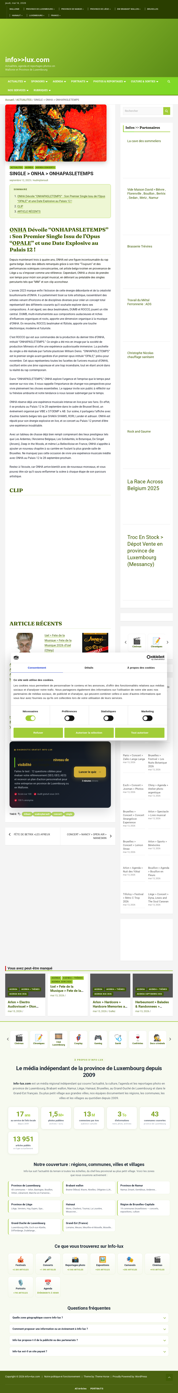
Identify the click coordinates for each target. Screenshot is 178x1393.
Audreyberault (40, 180)
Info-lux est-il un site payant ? (29, 1351)
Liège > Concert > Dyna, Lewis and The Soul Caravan (158, 898)
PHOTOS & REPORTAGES (108, 81)
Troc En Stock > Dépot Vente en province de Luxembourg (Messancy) (145, 550)
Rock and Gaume (139, 431)
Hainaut (16, 15)
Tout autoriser (140, 732)
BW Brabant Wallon (128, 9)
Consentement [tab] (37, 667)
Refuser (38, 732)
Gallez (112, 1011)
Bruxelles (152, 9)
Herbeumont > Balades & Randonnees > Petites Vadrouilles (152, 1006)
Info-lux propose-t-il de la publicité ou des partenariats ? (45, 1340)
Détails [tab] (89, 667)
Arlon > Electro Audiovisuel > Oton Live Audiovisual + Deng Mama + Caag (22, 1008)
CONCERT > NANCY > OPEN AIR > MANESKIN (87, 836)
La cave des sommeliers (144, 141)
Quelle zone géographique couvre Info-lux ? (37, 1317)
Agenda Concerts (45, 167)
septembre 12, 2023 (20, 180)
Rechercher (166, 111)
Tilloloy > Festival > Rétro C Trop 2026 (133, 898)
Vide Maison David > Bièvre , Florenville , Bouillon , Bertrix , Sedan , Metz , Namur (146, 193)
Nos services (17, 90)
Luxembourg (36, 15)
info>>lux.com (27, 60)
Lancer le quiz (87, 772)
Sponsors (38, 81)
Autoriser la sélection (89, 732)
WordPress (141, 1376)
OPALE (21, 243)
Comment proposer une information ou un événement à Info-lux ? (50, 1328)
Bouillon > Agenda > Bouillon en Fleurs (158, 871)
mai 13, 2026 (15, 1011)
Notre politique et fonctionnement (62, 1376)
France (55, 15)
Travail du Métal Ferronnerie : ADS (139, 302)
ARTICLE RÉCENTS (29, 211)
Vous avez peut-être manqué (30, 968)
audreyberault (42, 814)
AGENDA (58, 81)
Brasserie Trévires (139, 246)
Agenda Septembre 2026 (149, 994)
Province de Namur (71, 9)
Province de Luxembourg (39, 9)
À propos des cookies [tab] (141, 667)
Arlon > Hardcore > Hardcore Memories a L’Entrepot (109, 1006)
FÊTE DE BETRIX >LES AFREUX (32, 834)
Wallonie (14, 9)
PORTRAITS (78, 81)
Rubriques (41, 90)
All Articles (81, 1388)
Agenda (29, 167)
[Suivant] (168, 642)
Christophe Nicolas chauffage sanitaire (140, 355)
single (69, 814)
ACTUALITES (15, 81)
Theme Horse (102, 1376)
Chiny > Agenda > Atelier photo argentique (158, 789)
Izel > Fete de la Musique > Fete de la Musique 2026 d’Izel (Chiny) (65, 993)
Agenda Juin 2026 (62, 982)
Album (27, 814)
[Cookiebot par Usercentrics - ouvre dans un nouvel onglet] (149, 657)
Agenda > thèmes (30, 989)
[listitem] (137, 643)
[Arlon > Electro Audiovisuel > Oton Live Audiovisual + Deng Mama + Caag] (25, 646)
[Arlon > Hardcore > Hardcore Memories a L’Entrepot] (95, 646)
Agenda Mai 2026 (18, 994)
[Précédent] (126, 642)
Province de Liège (99, 9)
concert (58, 814)
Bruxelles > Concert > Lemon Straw (133, 845)
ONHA (18, 229)
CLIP (20, 206)
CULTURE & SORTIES (143, 81)
